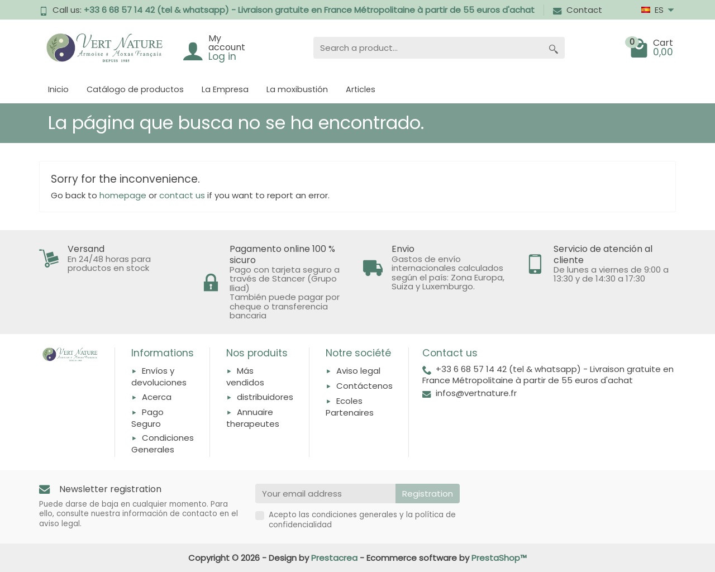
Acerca (156, 397)
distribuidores (265, 397)
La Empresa (225, 89)
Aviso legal (358, 370)
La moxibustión (297, 89)
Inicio (58, 89)
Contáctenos (364, 386)
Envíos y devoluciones (159, 376)
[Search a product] (427, 48)
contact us (182, 195)
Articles (360, 89)
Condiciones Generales (162, 443)
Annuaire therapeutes (252, 418)
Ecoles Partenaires (350, 406)
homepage (122, 195)
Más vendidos (245, 376)
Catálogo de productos (135, 89)
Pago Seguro (147, 418)
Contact (577, 10)
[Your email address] (325, 494)
